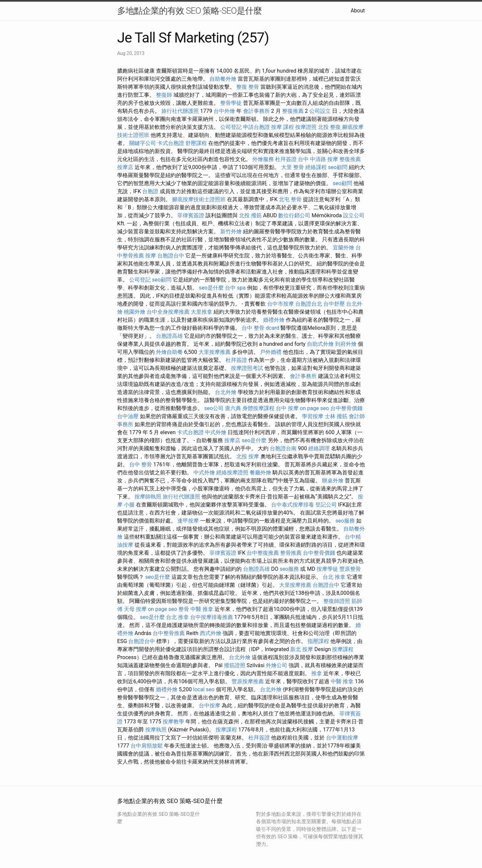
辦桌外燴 (332, 480)
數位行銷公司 (294, 215)
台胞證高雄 (169, 336)
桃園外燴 (134, 312)
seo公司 (214, 408)
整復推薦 (293, 111)
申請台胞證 (256, 127)
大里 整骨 (292, 167)
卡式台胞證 (170, 143)
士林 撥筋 (336, 416)
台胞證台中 (170, 255)
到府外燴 (345, 344)
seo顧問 (337, 167)
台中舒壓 (334, 304)
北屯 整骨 (290, 199)
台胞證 (150, 191)
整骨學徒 (231, 103)
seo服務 (345, 521)
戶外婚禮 (271, 352)
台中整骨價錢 (346, 408)
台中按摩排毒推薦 (211, 617)
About (357, 10)
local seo (204, 689)
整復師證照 (336, 601)
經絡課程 (316, 167)
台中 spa (235, 288)
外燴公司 (276, 665)
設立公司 (354, 215)
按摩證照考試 (247, 368)
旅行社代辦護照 (180, 111)
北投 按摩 (247, 456)
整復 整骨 (247, 87)
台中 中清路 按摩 (318, 159)
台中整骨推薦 (169, 633)
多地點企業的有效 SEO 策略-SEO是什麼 (189, 11)
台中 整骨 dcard (260, 328)
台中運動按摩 (342, 737)
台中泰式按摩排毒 (292, 504)
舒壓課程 (196, 143)
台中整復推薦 (263, 553)
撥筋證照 (234, 665)
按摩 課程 (282, 127)
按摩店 (125, 167)
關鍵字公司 (142, 143)
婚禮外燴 (274, 320)
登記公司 (326, 504)
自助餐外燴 (223, 79)
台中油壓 (128, 416)
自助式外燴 (320, 344)
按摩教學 (173, 721)
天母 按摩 (135, 609)
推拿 (316, 673)
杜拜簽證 (286, 159)
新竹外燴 (231, 231)
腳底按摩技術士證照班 (199, 199)
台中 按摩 (287, 408)
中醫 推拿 (201, 609)
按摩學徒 (327, 569)
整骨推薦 (291, 553)
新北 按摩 (301, 649)
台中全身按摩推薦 (168, 312)
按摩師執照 (148, 496)
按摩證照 (306, 127)
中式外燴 (215, 432)
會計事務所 (256, 111)
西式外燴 (210, 633)
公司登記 (231, 127)
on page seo (314, 408)
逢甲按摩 (188, 521)
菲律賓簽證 (190, 215)
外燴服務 (263, 159)
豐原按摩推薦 (248, 681)
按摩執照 (156, 729)
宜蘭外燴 (343, 247)
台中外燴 (224, 111)
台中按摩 (209, 705)
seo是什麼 (211, 288)
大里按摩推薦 (214, 352)
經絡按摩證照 (232, 472)
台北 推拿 (334, 577)
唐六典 (233, 408)
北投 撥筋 (250, 215)
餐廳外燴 (260, 472)
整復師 (164, 95)
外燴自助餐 (169, 352)
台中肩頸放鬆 (147, 745)
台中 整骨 (140, 464)
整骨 (183, 609)
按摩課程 (342, 649)
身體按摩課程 (258, 408)
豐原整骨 (350, 569)
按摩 (150, 255)
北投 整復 (329, 127)
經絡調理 (319, 448)
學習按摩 (312, 416)
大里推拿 (201, 312)
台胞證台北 (308, 304)
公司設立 (320, 111)
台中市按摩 (280, 304)
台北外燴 (225, 392)
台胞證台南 (283, 448)
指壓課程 (318, 641)
